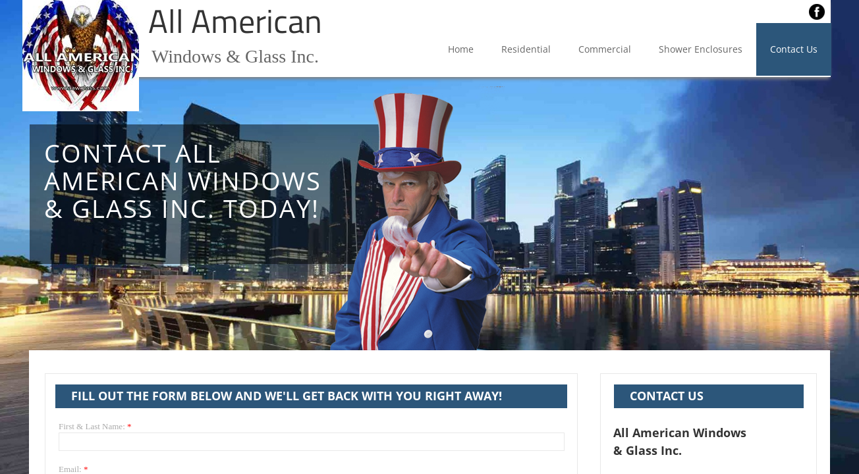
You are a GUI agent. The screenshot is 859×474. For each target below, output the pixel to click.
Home (461, 49)
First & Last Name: (95, 426)
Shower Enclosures (700, 49)
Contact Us (793, 49)
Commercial (604, 49)
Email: (73, 469)
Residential (526, 49)
